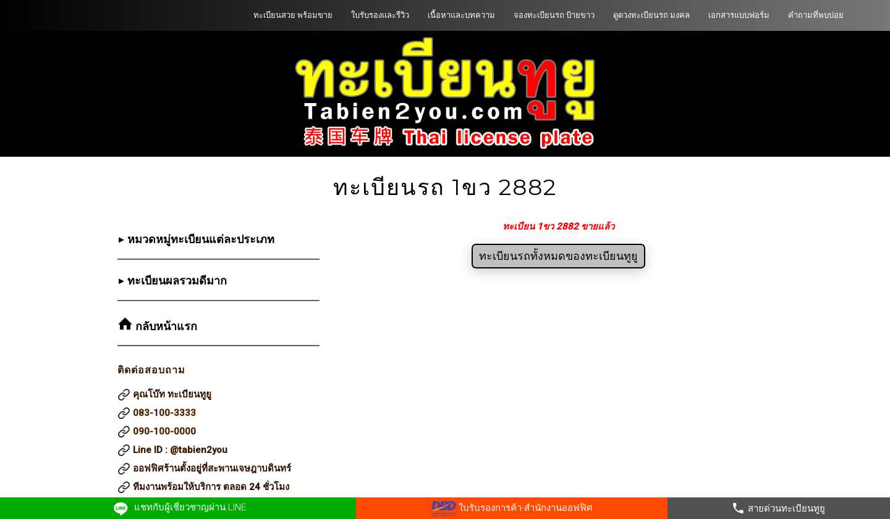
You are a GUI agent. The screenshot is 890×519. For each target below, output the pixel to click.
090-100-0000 (164, 431)
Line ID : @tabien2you (180, 449)
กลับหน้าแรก (164, 326)
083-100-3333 (164, 412)
